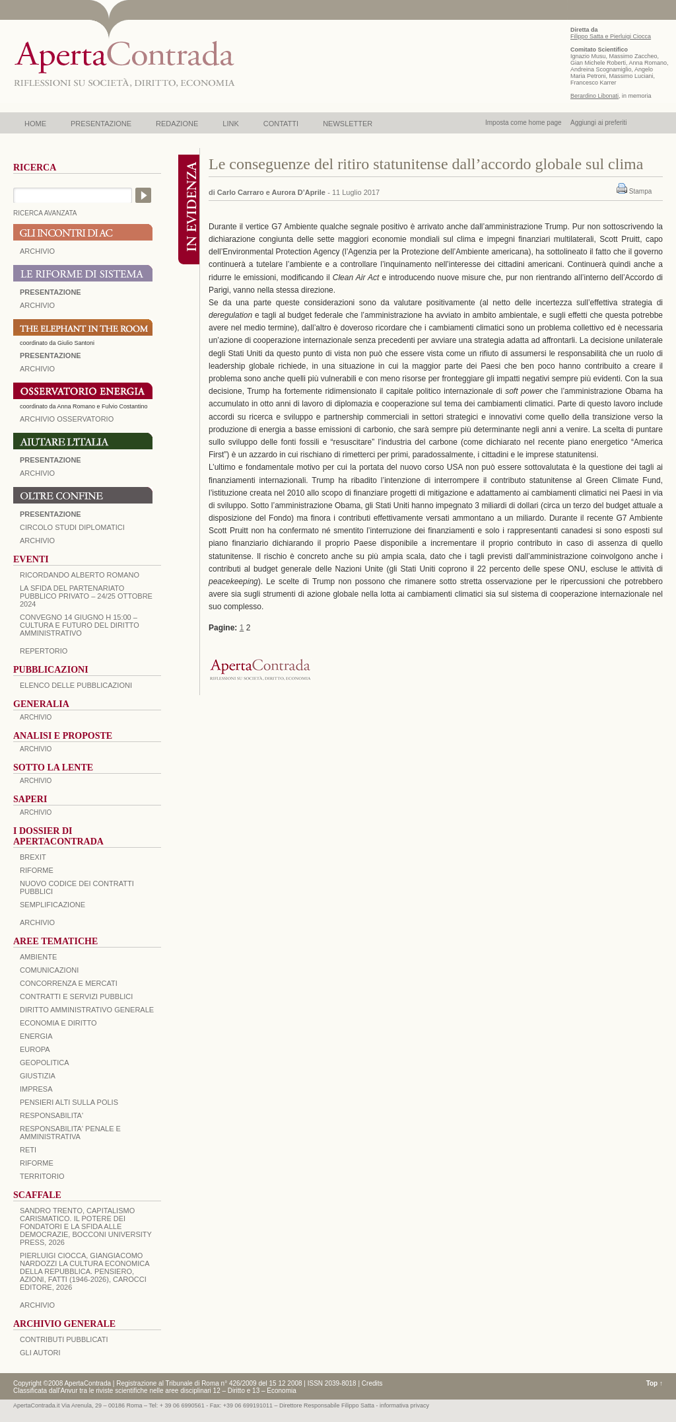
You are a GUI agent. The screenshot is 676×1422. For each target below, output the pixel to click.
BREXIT (33, 857)
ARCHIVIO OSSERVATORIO (67, 419)
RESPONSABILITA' (51, 1115)
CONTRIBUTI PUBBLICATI (64, 1339)
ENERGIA (36, 1036)
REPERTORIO (43, 651)
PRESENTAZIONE (101, 124)
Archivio (37, 473)
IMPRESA (36, 1089)
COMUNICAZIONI (49, 970)
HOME (35, 124)
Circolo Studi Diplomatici (72, 527)
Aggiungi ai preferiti (598, 122)
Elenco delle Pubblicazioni (76, 685)
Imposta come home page (523, 122)
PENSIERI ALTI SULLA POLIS (69, 1102)
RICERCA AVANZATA (45, 213)
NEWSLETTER (347, 124)
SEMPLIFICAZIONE (52, 905)
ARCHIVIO (37, 251)
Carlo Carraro (240, 192)
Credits (372, 1383)
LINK (230, 124)
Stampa (640, 191)
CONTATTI (280, 124)
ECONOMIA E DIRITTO (58, 1023)
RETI (28, 1150)
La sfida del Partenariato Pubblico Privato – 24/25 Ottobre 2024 (86, 596)
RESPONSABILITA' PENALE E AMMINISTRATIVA (70, 1133)
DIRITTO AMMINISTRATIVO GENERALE (87, 1010)
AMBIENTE (38, 957)
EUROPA (35, 1049)
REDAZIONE (177, 124)
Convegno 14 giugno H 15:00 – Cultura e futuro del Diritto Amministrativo (79, 625)
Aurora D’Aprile (298, 192)
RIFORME (36, 1163)
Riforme (36, 870)
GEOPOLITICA (44, 1062)
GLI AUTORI (40, 1353)
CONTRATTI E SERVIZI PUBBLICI (76, 996)
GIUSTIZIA (37, 1076)
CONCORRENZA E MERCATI (69, 983)
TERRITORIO (42, 1176)
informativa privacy (404, 1405)
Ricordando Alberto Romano (79, 575)
